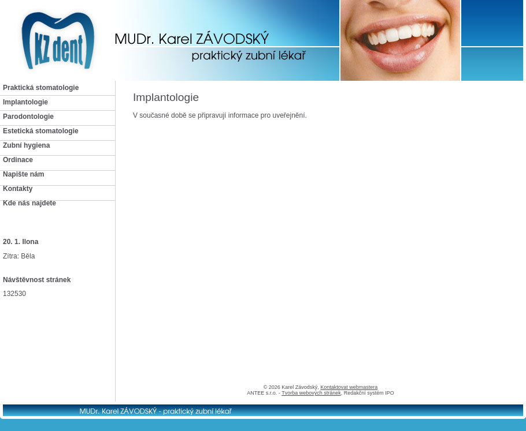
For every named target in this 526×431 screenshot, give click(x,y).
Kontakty (17, 189)
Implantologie (25, 102)
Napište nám (23, 174)
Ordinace (18, 160)
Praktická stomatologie (41, 88)
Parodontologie (28, 117)
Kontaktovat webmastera (348, 387)
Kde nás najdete (29, 203)
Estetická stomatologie (41, 131)
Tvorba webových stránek (311, 393)
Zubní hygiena (26, 145)
